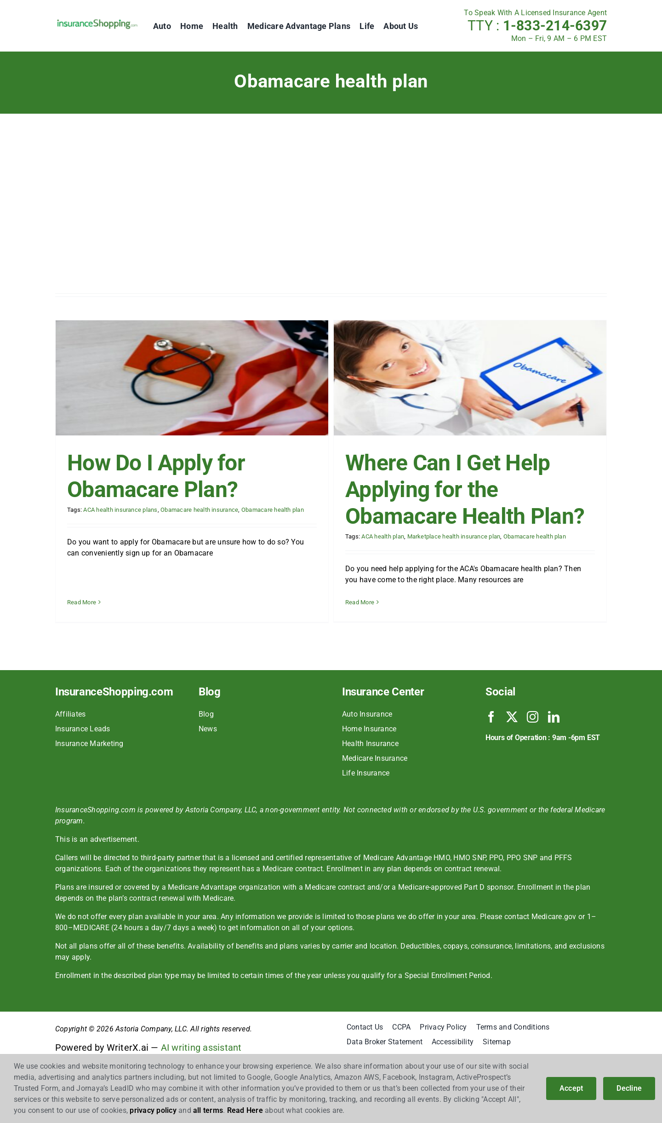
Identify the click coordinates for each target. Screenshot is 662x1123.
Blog (206, 739)
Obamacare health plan (272, 509)
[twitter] (512, 742)
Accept (571, 1088)
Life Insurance (365, 798)
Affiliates (70, 739)
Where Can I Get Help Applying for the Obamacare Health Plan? (455, 489)
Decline (629, 1088)
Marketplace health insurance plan (444, 536)
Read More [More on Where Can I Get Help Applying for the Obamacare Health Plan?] (350, 602)
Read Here (245, 1110)
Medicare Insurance (374, 784)
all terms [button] (208, 1110)
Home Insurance (369, 754)
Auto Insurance (367, 739)
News (208, 754)
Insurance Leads (82, 754)
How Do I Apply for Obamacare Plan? (156, 476)
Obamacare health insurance (199, 509)
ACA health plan (374, 536)
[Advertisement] (331, 205)
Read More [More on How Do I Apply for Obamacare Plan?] (81, 575)
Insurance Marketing (89, 769)
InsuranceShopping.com (114, 717)
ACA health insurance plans (120, 509)
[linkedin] (553, 742)
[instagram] (532, 742)
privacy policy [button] (153, 1110)
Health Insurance (370, 769)
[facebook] (491, 742)
